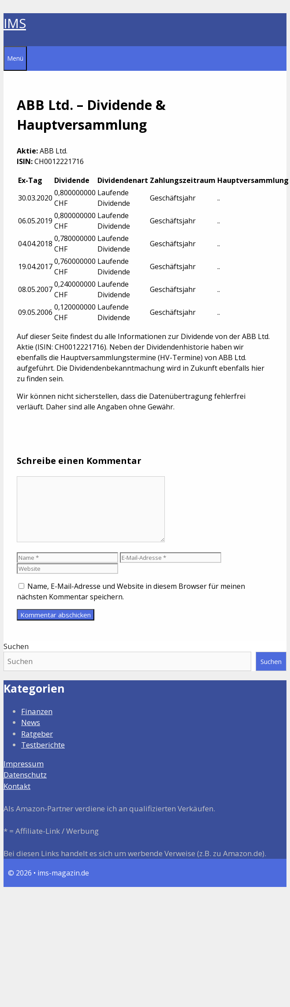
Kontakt (17, 786)
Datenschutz (25, 775)
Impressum (24, 764)
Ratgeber (37, 734)
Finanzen (36, 711)
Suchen (16, 646)
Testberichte (43, 745)
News (30, 722)
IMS (15, 23)
